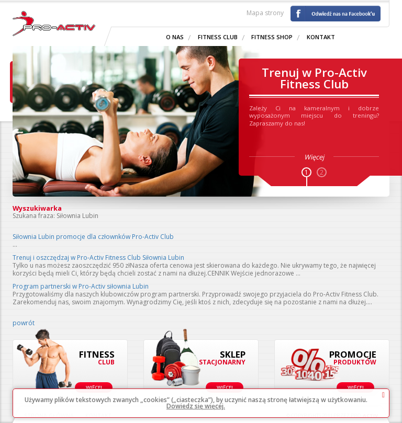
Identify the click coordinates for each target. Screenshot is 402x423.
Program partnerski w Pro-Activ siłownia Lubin (81, 286)
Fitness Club (218, 37)
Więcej (94, 387)
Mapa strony (265, 12)
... (15, 244)
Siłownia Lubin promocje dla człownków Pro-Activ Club (93, 236)
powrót (24, 322)
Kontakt (321, 37)
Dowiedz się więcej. (195, 406)
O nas (175, 37)
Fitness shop (272, 37)
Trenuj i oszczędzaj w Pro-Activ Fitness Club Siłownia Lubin (98, 257)
